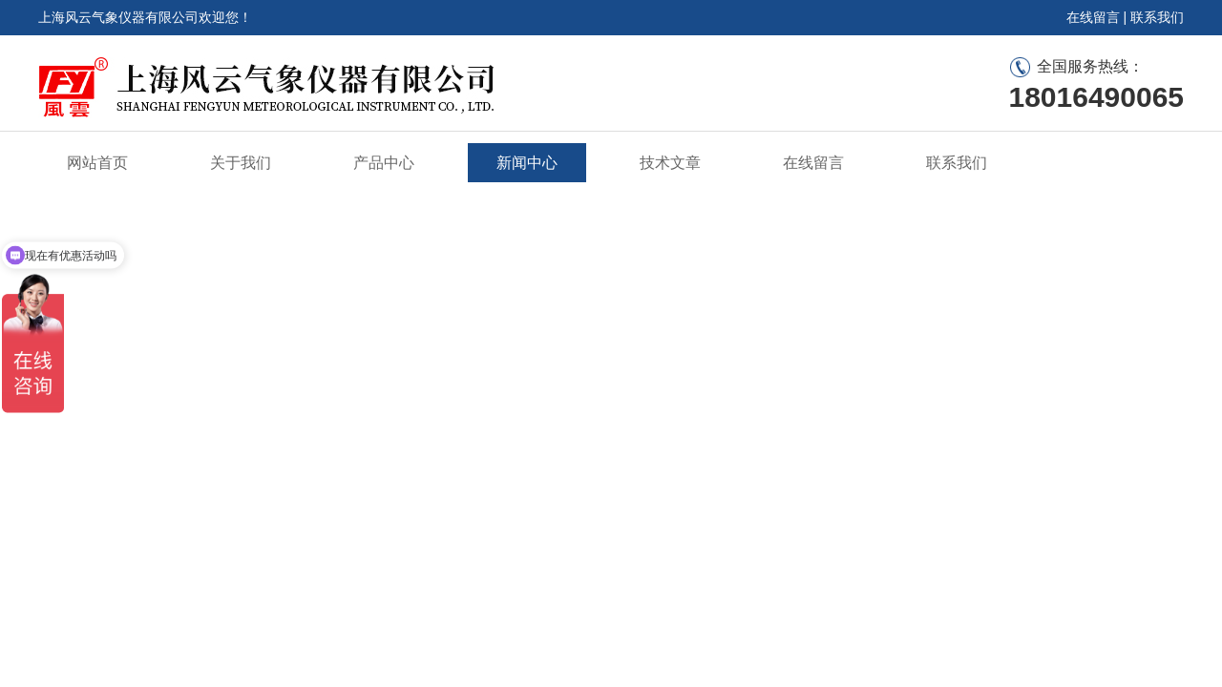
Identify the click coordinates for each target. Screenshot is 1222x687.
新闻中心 (527, 163)
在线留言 (1093, 17)
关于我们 (240, 163)
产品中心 (383, 163)
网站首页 (97, 163)
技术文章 (670, 163)
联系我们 (1157, 17)
